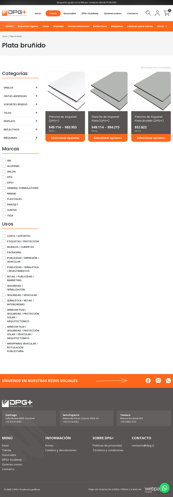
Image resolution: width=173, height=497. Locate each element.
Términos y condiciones (108, 450)
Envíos (49, 445)
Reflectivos (100, 26)
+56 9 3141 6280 (13, 421)
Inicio (38, 13)
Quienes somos (112, 13)
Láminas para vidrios (140, 26)
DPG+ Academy (90, 13)
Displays (58, 26)
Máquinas (117, 26)
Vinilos (10, 26)
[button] (164, 488)
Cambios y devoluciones (61, 450)
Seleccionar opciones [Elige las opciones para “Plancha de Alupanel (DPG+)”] (65, 138)
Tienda (53, 13)
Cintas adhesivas (78, 26)
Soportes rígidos (28, 26)
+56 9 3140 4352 (71, 421)
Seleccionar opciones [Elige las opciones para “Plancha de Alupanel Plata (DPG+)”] (108, 138)
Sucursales (70, 13)
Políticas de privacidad (107, 445)
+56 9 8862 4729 (128, 421)
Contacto (132, 13)
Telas (45, 26)
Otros (160, 26)
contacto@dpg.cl (143, 445)
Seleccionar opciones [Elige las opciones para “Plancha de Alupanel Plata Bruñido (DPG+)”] (151, 138)
